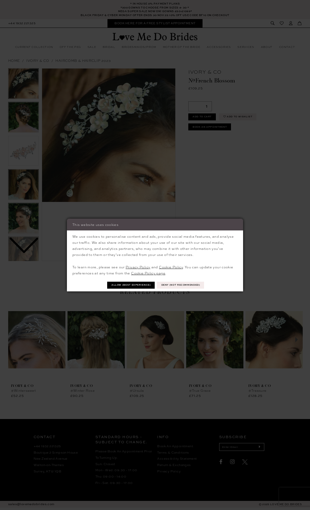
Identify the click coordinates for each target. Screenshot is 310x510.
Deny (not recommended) (185, 285)
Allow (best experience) (127, 285)
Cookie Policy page (148, 272)
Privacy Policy (138, 266)
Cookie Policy (171, 266)
